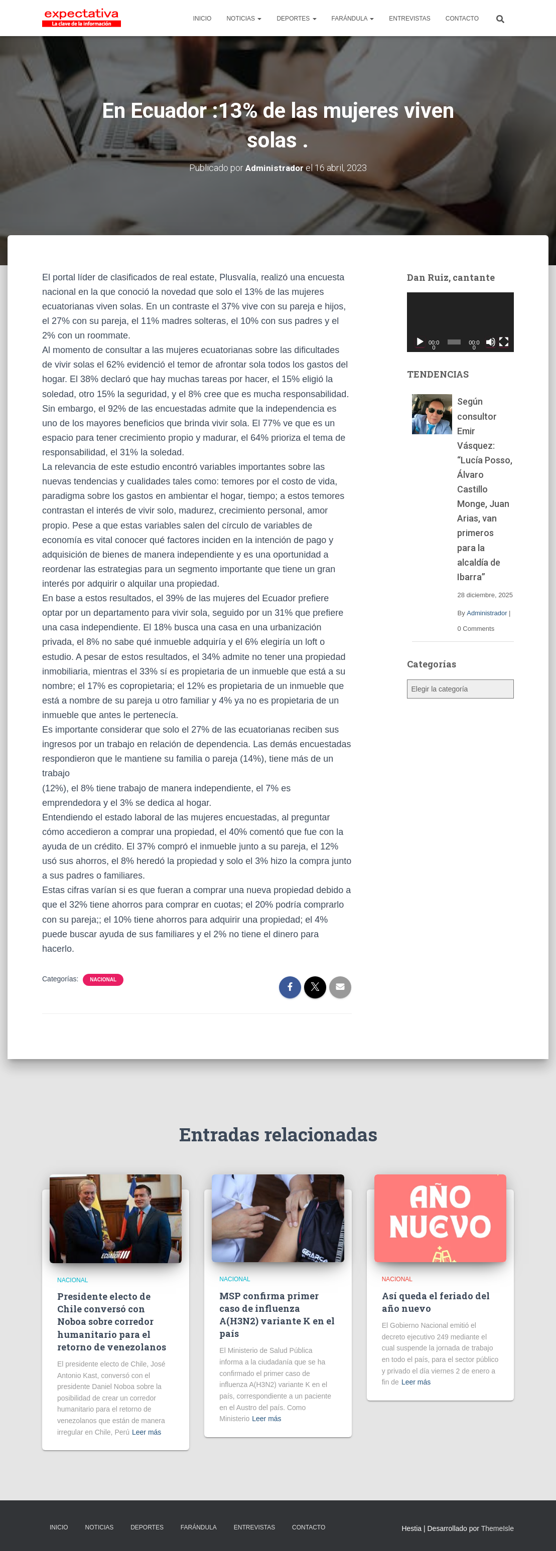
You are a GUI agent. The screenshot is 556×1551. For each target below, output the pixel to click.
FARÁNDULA (353, 18)
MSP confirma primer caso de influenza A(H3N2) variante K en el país (277, 1315)
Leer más (146, 1432)
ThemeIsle (497, 1528)
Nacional (103, 979)
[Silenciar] (491, 342)
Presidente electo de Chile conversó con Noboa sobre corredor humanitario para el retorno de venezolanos (111, 1321)
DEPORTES (296, 18)
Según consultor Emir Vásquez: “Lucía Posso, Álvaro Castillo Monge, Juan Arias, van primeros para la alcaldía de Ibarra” (484, 489)
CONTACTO (462, 18)
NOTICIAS (243, 18)
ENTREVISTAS (409, 18)
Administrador (487, 613)
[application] (460, 322)
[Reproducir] (420, 342)
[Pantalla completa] (504, 342)
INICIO (202, 18)
